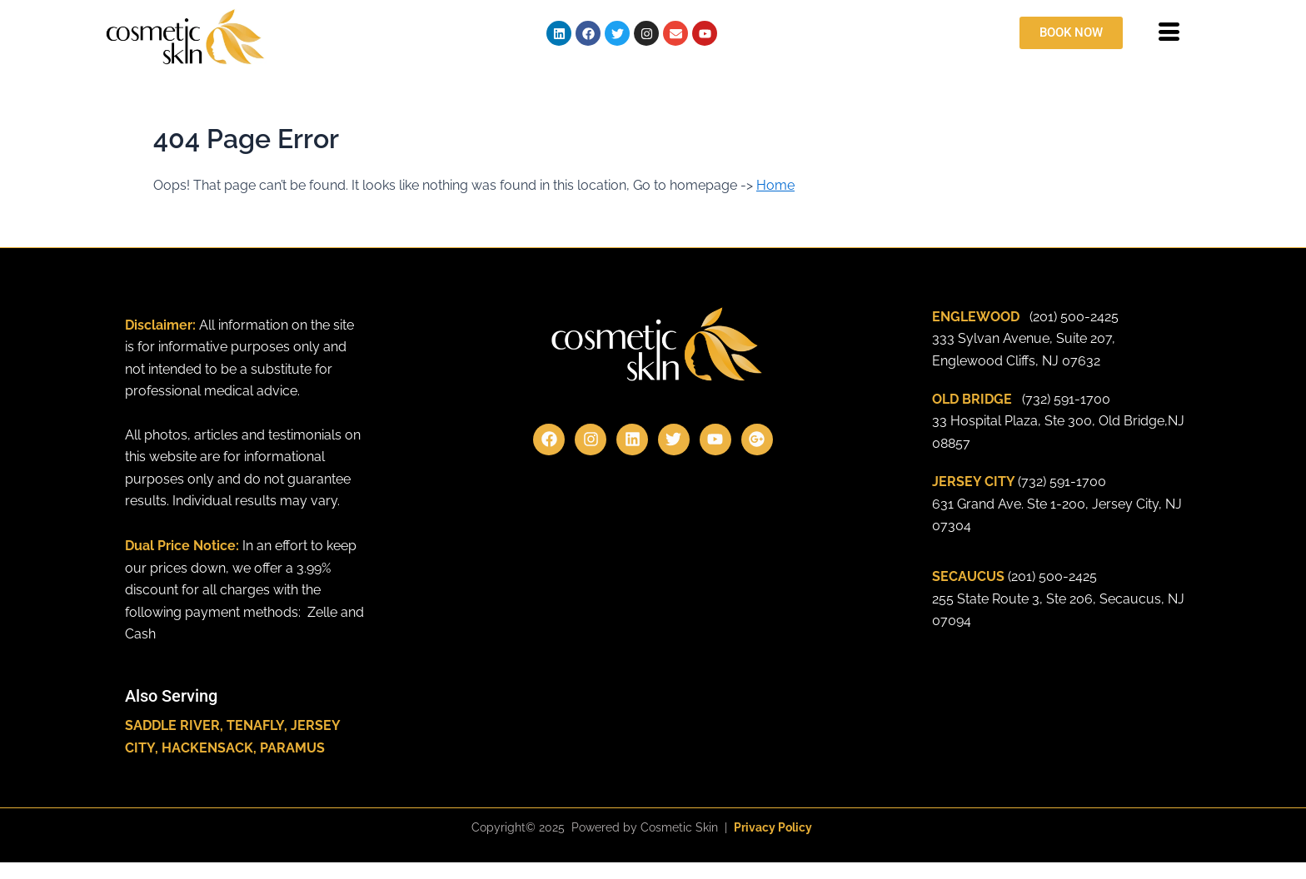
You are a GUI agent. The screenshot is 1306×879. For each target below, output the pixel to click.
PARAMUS (292, 748)
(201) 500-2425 (1074, 317)
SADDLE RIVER (172, 725)
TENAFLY (255, 725)
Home (775, 185)
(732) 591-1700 (1066, 399)
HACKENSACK (207, 748)
